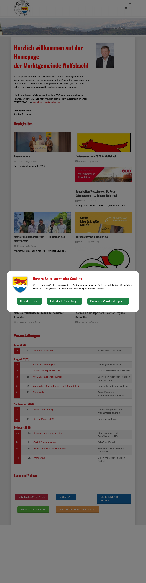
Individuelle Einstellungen (64, 301)
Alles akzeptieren (29, 301)
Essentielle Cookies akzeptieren (108, 301)
